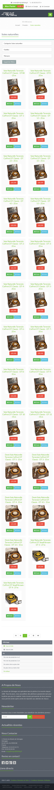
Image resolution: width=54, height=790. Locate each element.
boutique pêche (6, 785)
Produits (25, 25)
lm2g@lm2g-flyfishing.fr (14, 751)
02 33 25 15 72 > (36, 2)
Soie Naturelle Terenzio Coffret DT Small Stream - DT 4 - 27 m (13, 585)
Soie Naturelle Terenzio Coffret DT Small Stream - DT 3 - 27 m (40, 542)
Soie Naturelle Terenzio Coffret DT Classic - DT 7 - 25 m (40, 329)
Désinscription (38, 717)
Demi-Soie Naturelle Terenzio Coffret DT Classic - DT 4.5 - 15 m (40, 499)
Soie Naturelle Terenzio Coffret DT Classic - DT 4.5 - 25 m (14, 201)
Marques (7, 56)
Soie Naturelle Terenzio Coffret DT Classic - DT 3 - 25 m (40, 243)
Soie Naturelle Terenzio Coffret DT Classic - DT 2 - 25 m (13, 243)
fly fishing (47, 785)
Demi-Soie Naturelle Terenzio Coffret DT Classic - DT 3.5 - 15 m (13, 542)
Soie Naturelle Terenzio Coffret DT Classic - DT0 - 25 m (40, 73)
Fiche (17, 103)
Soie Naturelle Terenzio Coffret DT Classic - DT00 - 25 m (13, 73)
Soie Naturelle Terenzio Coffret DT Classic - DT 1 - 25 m (13, 115)
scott (36, 787)
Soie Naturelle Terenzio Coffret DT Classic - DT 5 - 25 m (40, 286)
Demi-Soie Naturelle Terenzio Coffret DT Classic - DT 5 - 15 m (13, 457)
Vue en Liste (8, 649)
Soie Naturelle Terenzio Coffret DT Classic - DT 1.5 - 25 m (41, 115)
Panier (10, 103)
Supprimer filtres (9, 62)
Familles (6, 50)
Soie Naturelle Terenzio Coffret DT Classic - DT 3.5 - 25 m (41, 158)
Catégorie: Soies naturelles (13, 43)
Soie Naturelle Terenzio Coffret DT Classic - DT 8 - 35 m (13, 371)
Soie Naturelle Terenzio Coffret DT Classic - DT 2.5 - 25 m (14, 158)
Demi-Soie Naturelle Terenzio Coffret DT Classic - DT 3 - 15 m (40, 457)
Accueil (17, 25)
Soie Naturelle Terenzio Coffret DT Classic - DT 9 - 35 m (40, 371)
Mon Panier (13, 6)
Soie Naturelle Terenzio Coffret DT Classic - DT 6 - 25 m (13, 329)
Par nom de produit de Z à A (12, 661)
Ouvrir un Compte (32, 6)
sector (40, 787)
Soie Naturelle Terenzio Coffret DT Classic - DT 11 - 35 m (40, 414)
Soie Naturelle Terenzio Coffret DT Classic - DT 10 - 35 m (13, 414)
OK (30, 717)
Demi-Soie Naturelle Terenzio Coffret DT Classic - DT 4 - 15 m (13, 499)
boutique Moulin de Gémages (19, 785)
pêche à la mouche (7, 787)
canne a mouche (28, 787)
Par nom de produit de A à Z (12, 657)
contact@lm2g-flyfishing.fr (19, 2)
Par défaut (7, 671)
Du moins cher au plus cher (11, 664)
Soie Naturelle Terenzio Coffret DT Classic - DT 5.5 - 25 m (41, 201)
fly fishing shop (18, 787)
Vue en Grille (8, 646)
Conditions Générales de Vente (20, 780)
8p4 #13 (47, 787)
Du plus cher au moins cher (11, 668)
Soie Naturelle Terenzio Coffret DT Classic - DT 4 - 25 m (13, 286)
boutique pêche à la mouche (36, 785)
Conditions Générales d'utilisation (40, 780)
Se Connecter (45, 6)
